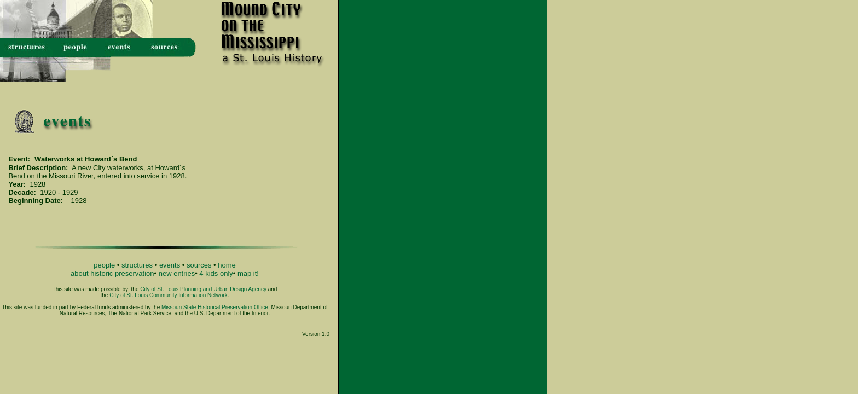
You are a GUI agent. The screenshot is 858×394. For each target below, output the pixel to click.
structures (137, 265)
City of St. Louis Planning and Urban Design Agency (203, 289)
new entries (177, 273)
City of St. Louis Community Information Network (168, 295)
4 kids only (216, 273)
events (169, 265)
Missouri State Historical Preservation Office (214, 307)
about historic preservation (112, 273)
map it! (248, 273)
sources (199, 265)
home (227, 265)
